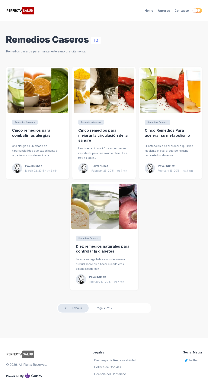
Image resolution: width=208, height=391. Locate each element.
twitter (191, 360)
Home (149, 10)
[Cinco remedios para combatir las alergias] (38, 90)
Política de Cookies (107, 367)
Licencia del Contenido (110, 374)
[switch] (197, 10)
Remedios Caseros (26, 122)
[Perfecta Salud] (36, 11)
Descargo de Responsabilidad (115, 360)
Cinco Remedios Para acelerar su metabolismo (167, 133)
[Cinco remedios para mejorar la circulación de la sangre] (104, 90)
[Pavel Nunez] (18, 168)
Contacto (181, 10)
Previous (73, 309)
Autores (164, 10)
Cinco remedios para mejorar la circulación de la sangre (103, 135)
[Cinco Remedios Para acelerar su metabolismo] (170, 90)
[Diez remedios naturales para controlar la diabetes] (104, 206)
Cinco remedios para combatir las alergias (31, 133)
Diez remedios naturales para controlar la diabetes (103, 249)
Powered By (24, 375)
